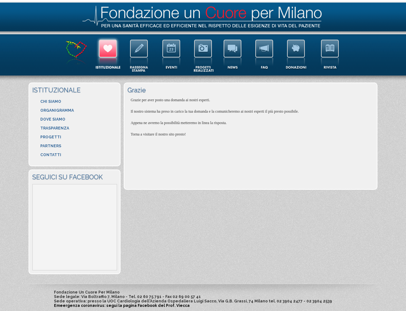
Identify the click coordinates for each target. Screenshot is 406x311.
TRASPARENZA (54, 128)
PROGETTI (50, 137)
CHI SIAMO (50, 101)
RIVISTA (330, 54)
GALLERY (202, 54)
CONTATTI (50, 155)
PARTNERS (50, 146)
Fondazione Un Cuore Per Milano (202, 17)
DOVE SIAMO (52, 119)
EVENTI (170, 54)
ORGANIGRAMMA (57, 110)
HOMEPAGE (76, 54)
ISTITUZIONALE (107, 54)
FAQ (265, 54)
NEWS (234, 54)
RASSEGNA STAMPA (139, 54)
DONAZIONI (297, 54)
